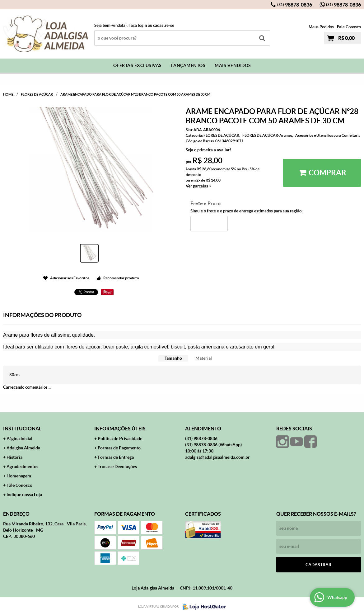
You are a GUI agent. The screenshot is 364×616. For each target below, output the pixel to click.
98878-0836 (294, 4)
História (14, 457)
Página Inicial (19, 438)
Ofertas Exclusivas (137, 65)
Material (203, 358)
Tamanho (173, 358)
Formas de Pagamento (119, 447)
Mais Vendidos (233, 65)
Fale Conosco (349, 27)
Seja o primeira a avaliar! (208, 150)
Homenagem (19, 475)
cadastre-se (163, 25)
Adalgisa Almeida (23, 447)
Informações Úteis (120, 428)
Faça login (137, 25)
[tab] (173, 358)
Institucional (22, 428)
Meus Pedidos (321, 27)
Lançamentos (188, 65)
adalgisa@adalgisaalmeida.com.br (217, 457)
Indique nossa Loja (24, 494)
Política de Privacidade (120, 438)
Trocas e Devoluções (117, 466)
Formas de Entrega (116, 457)
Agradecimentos (22, 466)
